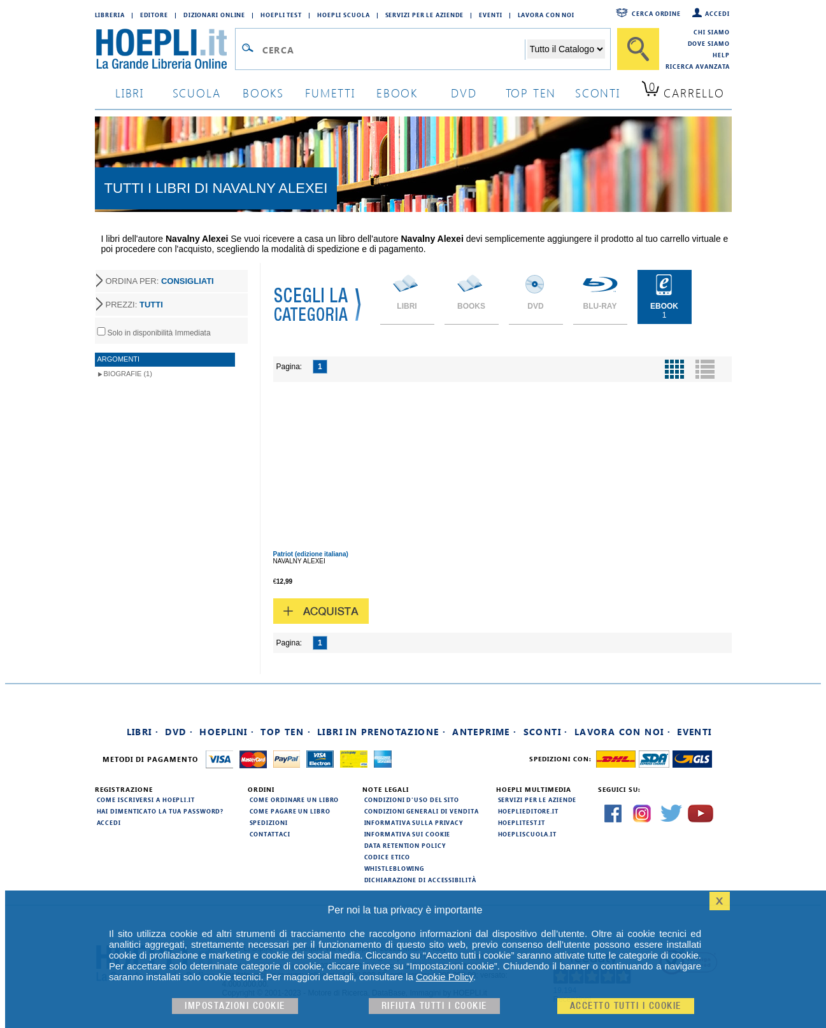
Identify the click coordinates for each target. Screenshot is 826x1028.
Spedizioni (269, 822)
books (263, 93)
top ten (531, 93)
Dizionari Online (214, 14)
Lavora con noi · (622, 732)
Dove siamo (709, 43)
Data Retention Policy (405, 845)
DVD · (179, 732)
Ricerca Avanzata (697, 66)
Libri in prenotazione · (381, 732)
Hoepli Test (281, 14)
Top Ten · (285, 732)
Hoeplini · (226, 732)
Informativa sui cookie (407, 834)
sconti (597, 93)
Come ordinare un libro (294, 799)
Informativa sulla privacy (414, 822)
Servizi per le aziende (424, 14)
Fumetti (330, 93)
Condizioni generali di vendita (421, 811)
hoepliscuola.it (527, 834)
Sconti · (545, 732)
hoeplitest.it (522, 822)
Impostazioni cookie (235, 1006)
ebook (397, 93)
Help (721, 55)
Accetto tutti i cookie (625, 1006)
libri (129, 93)
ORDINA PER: (160, 281)
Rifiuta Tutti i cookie (434, 1006)
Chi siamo (711, 32)
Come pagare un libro (290, 811)
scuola (197, 93)
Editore (154, 14)
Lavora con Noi (546, 14)
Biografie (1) (128, 373)
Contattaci (270, 834)
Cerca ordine (656, 13)
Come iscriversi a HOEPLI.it (146, 799)
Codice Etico (387, 857)
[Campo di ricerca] (393, 49)
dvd (463, 93)
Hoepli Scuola (343, 14)
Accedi (717, 13)
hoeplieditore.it (528, 811)
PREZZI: (134, 304)
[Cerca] (638, 49)
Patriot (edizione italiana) (310, 554)
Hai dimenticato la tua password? (160, 811)
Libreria (110, 14)
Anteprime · (484, 732)
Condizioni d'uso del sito (412, 799)
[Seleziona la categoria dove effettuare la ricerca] (566, 49)
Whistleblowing (394, 868)
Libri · (143, 732)
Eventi (490, 14)
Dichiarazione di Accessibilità (420, 880)
